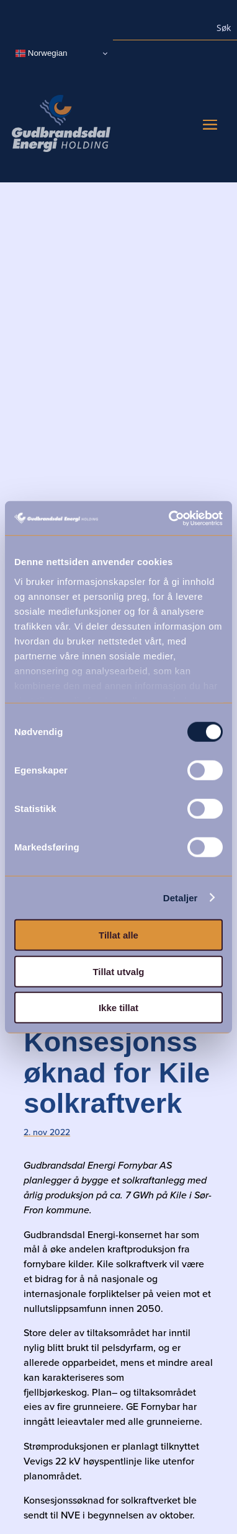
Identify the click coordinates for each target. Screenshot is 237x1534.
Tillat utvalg (118, 971)
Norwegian (41, 53)
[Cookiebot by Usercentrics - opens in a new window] (170, 518)
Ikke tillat (118, 1007)
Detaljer (180, 897)
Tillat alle (118, 935)
